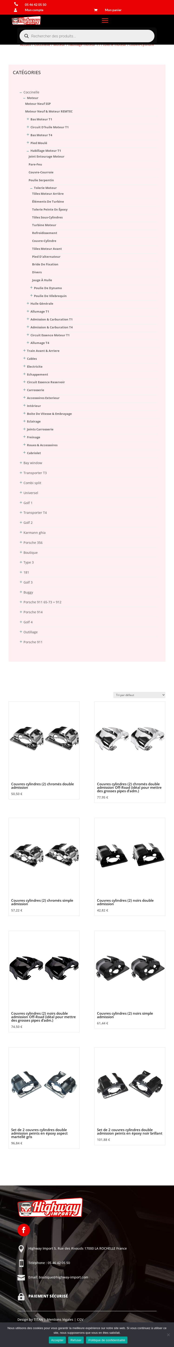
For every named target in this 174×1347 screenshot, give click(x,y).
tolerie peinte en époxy (49, 209)
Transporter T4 (35, 512)
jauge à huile (42, 280)
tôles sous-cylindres (47, 217)
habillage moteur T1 (45, 151)
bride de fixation (45, 264)
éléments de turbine (48, 201)
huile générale (41, 303)
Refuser (75, 1340)
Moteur (32, 98)
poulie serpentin (41, 180)
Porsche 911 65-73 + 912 (42, 602)
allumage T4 (39, 343)
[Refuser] (168, 1334)
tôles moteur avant (47, 249)
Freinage (33, 437)
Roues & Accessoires (42, 445)
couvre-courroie (41, 172)
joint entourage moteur (46, 156)
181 (26, 572)
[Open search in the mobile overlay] (87, 36)
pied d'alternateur (46, 256)
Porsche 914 (33, 612)
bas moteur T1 (41, 119)
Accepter (57, 1340)
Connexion (17, 54)
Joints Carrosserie (40, 429)
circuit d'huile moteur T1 (49, 127)
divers (37, 272)
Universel (30, 493)
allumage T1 (39, 311)
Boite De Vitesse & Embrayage (49, 414)
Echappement (37, 374)
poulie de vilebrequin (50, 296)
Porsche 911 (33, 642)
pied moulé (38, 143)
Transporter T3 (35, 473)
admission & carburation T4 (51, 327)
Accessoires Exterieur (43, 398)
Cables (32, 359)
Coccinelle (31, 92)
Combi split (32, 483)
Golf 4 (28, 622)
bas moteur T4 (41, 135)
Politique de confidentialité (106, 1340)
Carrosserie (35, 390)
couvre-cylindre (44, 241)
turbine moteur (44, 225)
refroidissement (44, 233)
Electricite (35, 366)
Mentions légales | (61, 1319)
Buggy (28, 592)
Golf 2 (28, 522)
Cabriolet (34, 453)
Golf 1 (28, 503)
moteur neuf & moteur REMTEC (49, 111)
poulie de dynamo (48, 288)
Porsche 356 (33, 542)
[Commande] (139, 695)
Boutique (30, 552)
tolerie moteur (45, 188)
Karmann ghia (34, 532)
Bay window (32, 463)
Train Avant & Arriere (43, 351)
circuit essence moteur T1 (50, 335)
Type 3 (28, 562)
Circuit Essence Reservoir (46, 382)
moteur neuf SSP (38, 104)
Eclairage (34, 421)
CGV (80, 1319)
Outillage (30, 632)
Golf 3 (28, 582)
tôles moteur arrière (48, 193)
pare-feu (35, 164)
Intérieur (34, 406)
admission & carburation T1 (51, 319)
